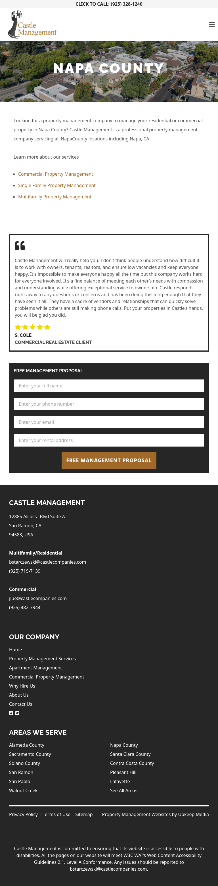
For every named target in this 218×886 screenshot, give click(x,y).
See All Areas (123, 790)
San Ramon (21, 772)
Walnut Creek (23, 790)
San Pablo (19, 781)
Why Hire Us (22, 686)
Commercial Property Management (55, 174)
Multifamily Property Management (55, 197)
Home (15, 649)
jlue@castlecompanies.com (38, 598)
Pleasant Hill (123, 772)
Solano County (24, 763)
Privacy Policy (23, 814)
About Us (19, 695)
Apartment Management (35, 668)
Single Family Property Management (57, 185)
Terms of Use (56, 814)
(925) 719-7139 (24, 571)
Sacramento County (30, 754)
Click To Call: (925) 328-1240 (109, 4)
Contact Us (20, 704)
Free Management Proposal (109, 460)
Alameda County (26, 745)
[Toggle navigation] (211, 24)
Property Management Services (42, 658)
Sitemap (84, 814)
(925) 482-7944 (24, 607)
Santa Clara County (130, 754)
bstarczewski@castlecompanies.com (47, 562)
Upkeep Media (193, 814)
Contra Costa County (132, 763)
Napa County (124, 745)
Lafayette (120, 781)
